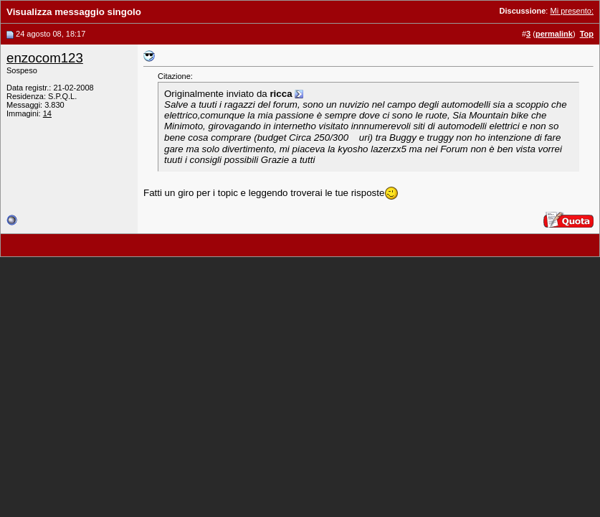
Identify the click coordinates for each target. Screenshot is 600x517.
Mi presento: (572, 10)
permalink (554, 33)
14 (47, 113)
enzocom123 (44, 57)
